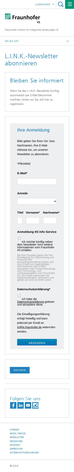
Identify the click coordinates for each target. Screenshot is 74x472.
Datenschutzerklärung (33, 289)
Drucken (20, 370)
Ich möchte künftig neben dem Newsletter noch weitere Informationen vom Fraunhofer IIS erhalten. (35, 245)
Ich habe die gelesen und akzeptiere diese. (35, 302)
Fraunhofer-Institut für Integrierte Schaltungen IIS (31, 29)
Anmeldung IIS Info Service (36, 231)
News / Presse (18, 433)
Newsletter (17, 437)
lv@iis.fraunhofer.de (29, 327)
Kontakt (15, 445)
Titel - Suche (60, 4)
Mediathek (16, 441)
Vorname (32, 212)
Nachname (50, 212)
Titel (19, 212)
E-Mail (21, 173)
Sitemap (14, 429)
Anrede (22, 193)
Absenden (37, 343)
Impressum (16, 449)
